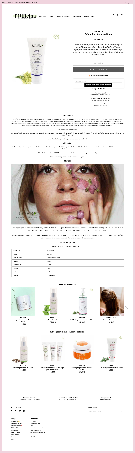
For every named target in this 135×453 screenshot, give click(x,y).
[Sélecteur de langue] (129, 3)
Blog (12, 439)
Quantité (97, 63)
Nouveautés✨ (15, 421)
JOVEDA (98, 31)
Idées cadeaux (15, 432)
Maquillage (77, 16)
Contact (32, 436)
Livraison (33, 421)
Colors (13, 437)
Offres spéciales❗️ (16, 425)
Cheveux (67, 16)
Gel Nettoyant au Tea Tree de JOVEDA (72, 147)
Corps (59, 16)
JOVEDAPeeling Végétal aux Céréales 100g (82, 368)
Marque (54, 246)
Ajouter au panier (98, 70)
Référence (68, 246)
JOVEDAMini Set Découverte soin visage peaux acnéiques (52, 368)
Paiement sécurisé (35, 430)
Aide (31, 425)
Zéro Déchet (14, 430)
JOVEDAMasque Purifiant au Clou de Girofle (23, 320)
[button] (65, 57)
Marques (42, 16)
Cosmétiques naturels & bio (38, 428)
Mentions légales (35, 423)
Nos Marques (15, 434)
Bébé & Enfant (89, 16)
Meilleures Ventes (16, 423)
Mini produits (15, 428)
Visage (51, 16)
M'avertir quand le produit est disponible (98, 84)
